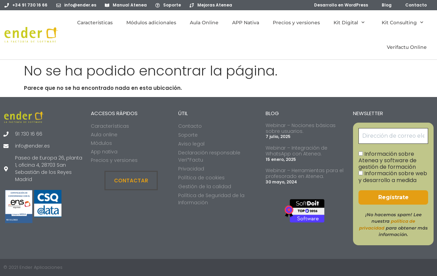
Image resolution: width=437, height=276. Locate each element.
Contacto (416, 5)
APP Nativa (245, 22)
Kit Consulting (404, 22)
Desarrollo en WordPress (341, 5)
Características (95, 22)
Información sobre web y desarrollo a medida (392, 176)
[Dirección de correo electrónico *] (393, 136)
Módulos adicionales (151, 22)
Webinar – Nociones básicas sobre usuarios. (301, 128)
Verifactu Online (407, 47)
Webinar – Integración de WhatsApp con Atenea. (296, 150)
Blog (387, 5)
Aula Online (204, 22)
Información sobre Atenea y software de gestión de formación (387, 160)
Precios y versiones (296, 22)
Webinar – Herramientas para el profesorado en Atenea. (304, 173)
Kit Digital (351, 22)
